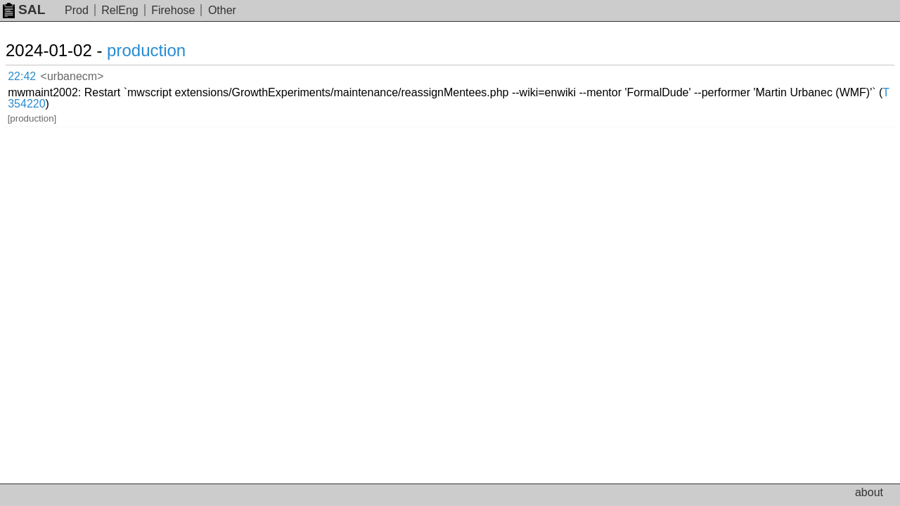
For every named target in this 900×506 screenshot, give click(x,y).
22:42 (36, 74)
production (163, 50)
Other (222, 10)
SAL (24, 9)
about (869, 492)
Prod (77, 10)
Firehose (173, 10)
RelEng (119, 10)
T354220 (314, 85)
